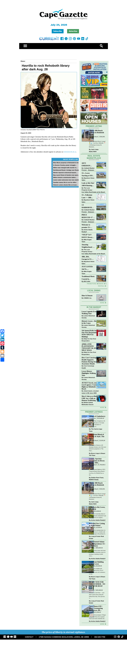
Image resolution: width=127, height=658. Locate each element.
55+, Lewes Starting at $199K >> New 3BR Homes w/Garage (88, 174)
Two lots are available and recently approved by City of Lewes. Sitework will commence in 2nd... (97, 571)
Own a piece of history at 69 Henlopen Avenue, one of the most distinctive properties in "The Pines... (97, 447)
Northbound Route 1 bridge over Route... (66, 170)
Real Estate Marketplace (94, 157)
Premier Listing (94, 126)
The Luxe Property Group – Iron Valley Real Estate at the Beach (93, 190)
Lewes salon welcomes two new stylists (66, 180)
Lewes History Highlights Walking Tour (89, 373)
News (101, 283)
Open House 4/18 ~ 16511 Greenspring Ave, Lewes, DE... (96, 608)
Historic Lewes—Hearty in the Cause (90, 322)
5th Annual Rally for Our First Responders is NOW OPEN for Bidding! (90, 334)
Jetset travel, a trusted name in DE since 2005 (90, 392)
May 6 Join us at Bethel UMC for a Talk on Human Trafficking (90, 398)
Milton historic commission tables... (65, 177)
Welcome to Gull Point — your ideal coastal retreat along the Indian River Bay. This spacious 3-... (97, 595)
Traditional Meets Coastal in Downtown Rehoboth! (88, 277)
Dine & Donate (87, 295)
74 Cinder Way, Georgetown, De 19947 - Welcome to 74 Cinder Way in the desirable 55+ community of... (97, 423)
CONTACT (29, 637)
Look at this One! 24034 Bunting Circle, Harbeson (88, 184)
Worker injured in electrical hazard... (65, 172)
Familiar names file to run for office (64, 182)
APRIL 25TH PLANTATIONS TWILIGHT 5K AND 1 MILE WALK (90, 347)
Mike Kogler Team (87, 240)
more (102, 407)
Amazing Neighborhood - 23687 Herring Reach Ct (87, 246)
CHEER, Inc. (88, 298)
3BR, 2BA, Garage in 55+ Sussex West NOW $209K (87, 258)
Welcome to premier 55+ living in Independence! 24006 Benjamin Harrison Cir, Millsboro (87, 226)
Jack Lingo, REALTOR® (94, 150)
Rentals (101, 286)
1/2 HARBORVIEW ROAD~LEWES (88, 206)
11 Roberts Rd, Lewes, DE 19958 (97, 508)
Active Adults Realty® (87, 231)
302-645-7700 (99, 637)
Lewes (91, 511)
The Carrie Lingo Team (95, 430)
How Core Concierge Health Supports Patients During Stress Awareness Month (90, 361)
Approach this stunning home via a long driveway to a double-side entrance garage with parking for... (97, 531)
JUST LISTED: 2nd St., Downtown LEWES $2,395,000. (87, 268)
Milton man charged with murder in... (65, 167)
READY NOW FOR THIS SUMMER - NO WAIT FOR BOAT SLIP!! (97, 585)
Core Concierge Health (88, 367)
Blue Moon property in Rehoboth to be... (66, 162)
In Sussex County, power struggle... (65, 165)
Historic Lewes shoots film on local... (65, 185)
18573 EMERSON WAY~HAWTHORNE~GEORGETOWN (88, 164)
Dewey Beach (93, 465)
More (102, 302)
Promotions (91, 283)
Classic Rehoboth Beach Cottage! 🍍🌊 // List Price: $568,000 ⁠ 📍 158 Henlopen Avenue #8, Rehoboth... (97, 144)
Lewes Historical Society (88, 317)
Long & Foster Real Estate (96, 537)
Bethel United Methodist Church (87, 403)
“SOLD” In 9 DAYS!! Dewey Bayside (87, 236)
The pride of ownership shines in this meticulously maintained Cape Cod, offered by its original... (97, 515)
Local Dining (93, 291)
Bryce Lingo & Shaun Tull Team (97, 454)
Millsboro (91, 548)
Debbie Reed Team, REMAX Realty (96, 478)
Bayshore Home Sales (88, 179)
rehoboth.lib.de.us (70, 152)
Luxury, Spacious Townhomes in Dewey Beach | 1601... (97, 461)
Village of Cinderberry (97, 416)
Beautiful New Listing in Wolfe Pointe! (97, 524)
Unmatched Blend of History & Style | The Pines (96, 436)
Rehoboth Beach (93, 136)
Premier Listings (94, 412)
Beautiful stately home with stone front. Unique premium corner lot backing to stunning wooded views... (97, 553)
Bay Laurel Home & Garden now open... (66, 175)
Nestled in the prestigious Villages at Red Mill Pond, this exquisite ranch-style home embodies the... (97, 616)
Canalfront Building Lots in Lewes (96, 563)
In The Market (94, 307)
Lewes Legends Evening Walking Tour (90, 312)
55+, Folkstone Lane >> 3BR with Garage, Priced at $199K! (88, 196)
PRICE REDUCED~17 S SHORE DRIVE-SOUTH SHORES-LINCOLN (88, 216)
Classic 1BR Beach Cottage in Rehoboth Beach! (96, 132)
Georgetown (92, 418)
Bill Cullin (87, 281)
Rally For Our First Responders (89, 340)
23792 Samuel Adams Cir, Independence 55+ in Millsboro (97, 544)
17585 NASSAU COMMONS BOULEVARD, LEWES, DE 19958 (64, 637)
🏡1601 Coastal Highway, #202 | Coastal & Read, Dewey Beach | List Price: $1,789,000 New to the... (97, 472)
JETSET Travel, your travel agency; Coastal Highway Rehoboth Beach (90, 386)
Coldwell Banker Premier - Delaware (88, 169)
